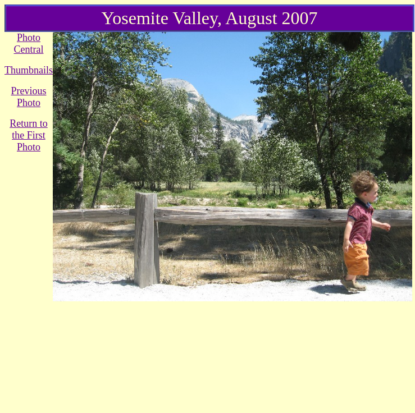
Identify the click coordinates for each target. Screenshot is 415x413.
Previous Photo (29, 96)
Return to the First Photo (29, 135)
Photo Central (29, 43)
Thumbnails (28, 70)
